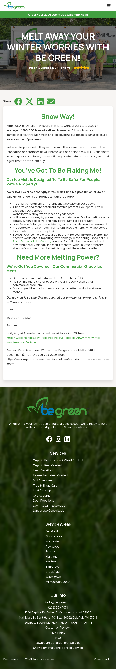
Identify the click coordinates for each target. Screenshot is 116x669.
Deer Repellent (43, 500)
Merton (51, 561)
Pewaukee (53, 546)
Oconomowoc (55, 536)
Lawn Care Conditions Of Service (58, 642)
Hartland (51, 556)
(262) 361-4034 (58, 607)
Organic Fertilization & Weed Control (58, 460)
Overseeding (41, 495)
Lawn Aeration (43, 470)
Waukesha (52, 541)
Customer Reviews (58, 627)
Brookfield (53, 571)
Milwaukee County (58, 582)
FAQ (58, 637)
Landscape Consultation (49, 510)
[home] (14, 6)
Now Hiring (58, 632)
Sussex (50, 551)
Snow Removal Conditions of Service (58, 648)
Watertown (53, 576)
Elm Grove (53, 566)
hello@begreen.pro (58, 602)
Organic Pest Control (47, 465)
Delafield (52, 531)
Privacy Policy (103, 659)
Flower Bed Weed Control (50, 475)
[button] (108, 5)
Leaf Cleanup (42, 490)
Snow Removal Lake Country (32, 241)
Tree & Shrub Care (45, 485)
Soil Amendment (44, 480)
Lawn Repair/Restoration (50, 505)
